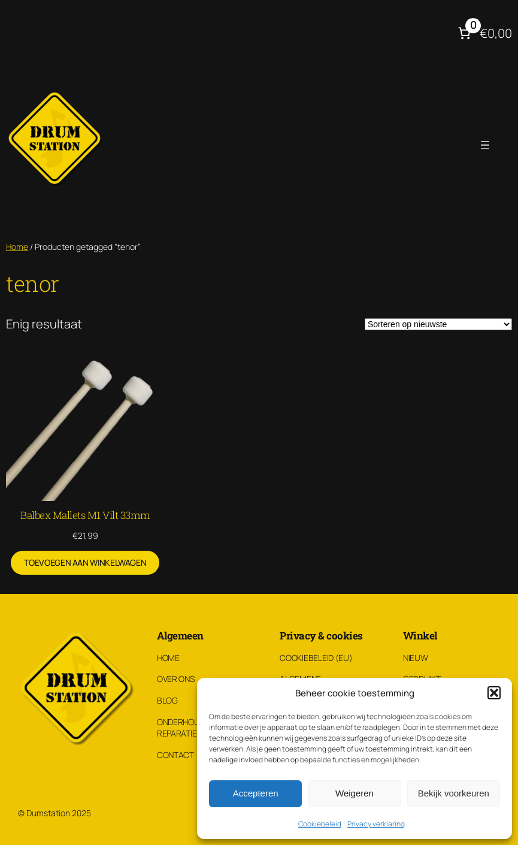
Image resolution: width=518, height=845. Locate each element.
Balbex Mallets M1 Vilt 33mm (85, 515)
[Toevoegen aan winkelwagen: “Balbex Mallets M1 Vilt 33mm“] (85, 563)
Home (17, 246)
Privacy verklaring (376, 824)
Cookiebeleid (319, 824)
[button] (494, 693)
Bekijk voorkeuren (453, 793)
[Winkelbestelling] (438, 324)
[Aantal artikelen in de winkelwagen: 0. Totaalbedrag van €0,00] (483, 33)
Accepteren (255, 793)
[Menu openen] (485, 145)
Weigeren (354, 793)
